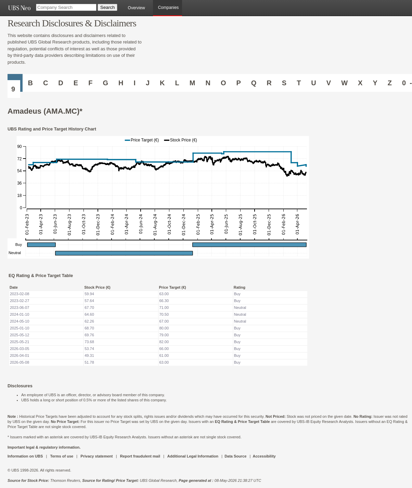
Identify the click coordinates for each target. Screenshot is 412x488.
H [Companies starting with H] (120, 83)
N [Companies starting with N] (207, 83)
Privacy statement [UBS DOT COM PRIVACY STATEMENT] (96, 456)
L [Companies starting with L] (177, 83)
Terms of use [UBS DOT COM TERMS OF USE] (61, 456)
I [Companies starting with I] (134, 83)
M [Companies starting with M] (192, 83)
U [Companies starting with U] (313, 83)
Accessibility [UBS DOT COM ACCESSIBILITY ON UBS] (264, 456)
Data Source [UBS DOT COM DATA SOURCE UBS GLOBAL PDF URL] (235, 456)
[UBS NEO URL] (19, 8)
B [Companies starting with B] (30, 83)
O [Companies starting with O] (223, 83)
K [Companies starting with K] (162, 83)
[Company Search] (66, 7)
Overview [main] (136, 7)
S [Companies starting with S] (284, 83)
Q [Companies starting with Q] (254, 83)
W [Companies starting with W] (344, 83)
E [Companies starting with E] (76, 83)
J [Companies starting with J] (148, 83)
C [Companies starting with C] (45, 83)
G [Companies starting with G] (105, 83)
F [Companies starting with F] (90, 83)
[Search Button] (107, 7)
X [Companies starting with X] (360, 83)
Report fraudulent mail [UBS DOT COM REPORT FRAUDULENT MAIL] (140, 456)
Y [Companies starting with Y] (375, 83)
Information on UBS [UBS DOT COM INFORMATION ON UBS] (26, 456)
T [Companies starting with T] (299, 83)
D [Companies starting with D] (60, 83)
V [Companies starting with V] (328, 83)
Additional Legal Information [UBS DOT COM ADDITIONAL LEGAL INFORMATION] (192, 456)
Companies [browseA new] (168, 7)
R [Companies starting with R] (269, 83)
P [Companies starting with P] (238, 83)
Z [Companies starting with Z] (390, 83)
